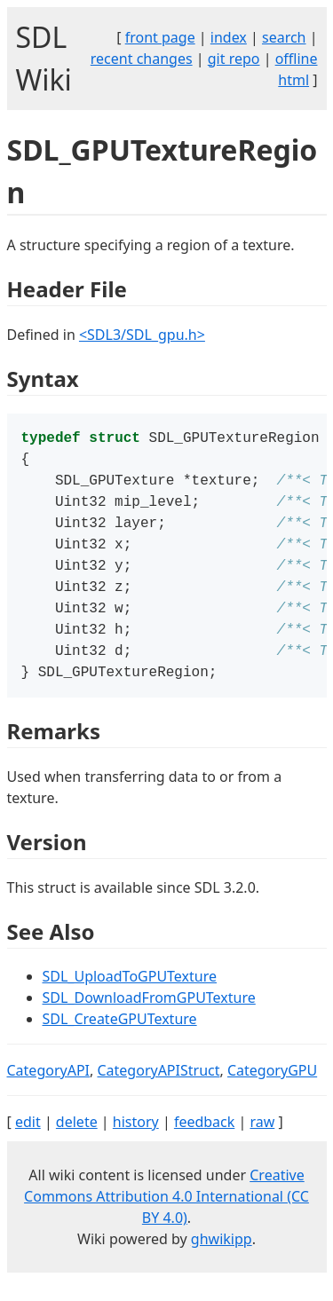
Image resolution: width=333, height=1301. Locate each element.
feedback (204, 1143)
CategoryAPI (49, 1091)
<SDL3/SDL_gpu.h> (142, 334)
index (228, 37)
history (136, 1143)
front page (160, 37)
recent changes (142, 58)
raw (262, 1143)
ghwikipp (221, 1260)
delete (77, 1143)
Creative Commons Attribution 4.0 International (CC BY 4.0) (166, 1218)
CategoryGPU (272, 1091)
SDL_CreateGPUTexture (120, 1040)
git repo (234, 58)
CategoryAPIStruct (158, 1091)
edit (28, 1143)
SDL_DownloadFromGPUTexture (149, 1019)
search (284, 37)
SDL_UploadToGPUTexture (130, 997)
